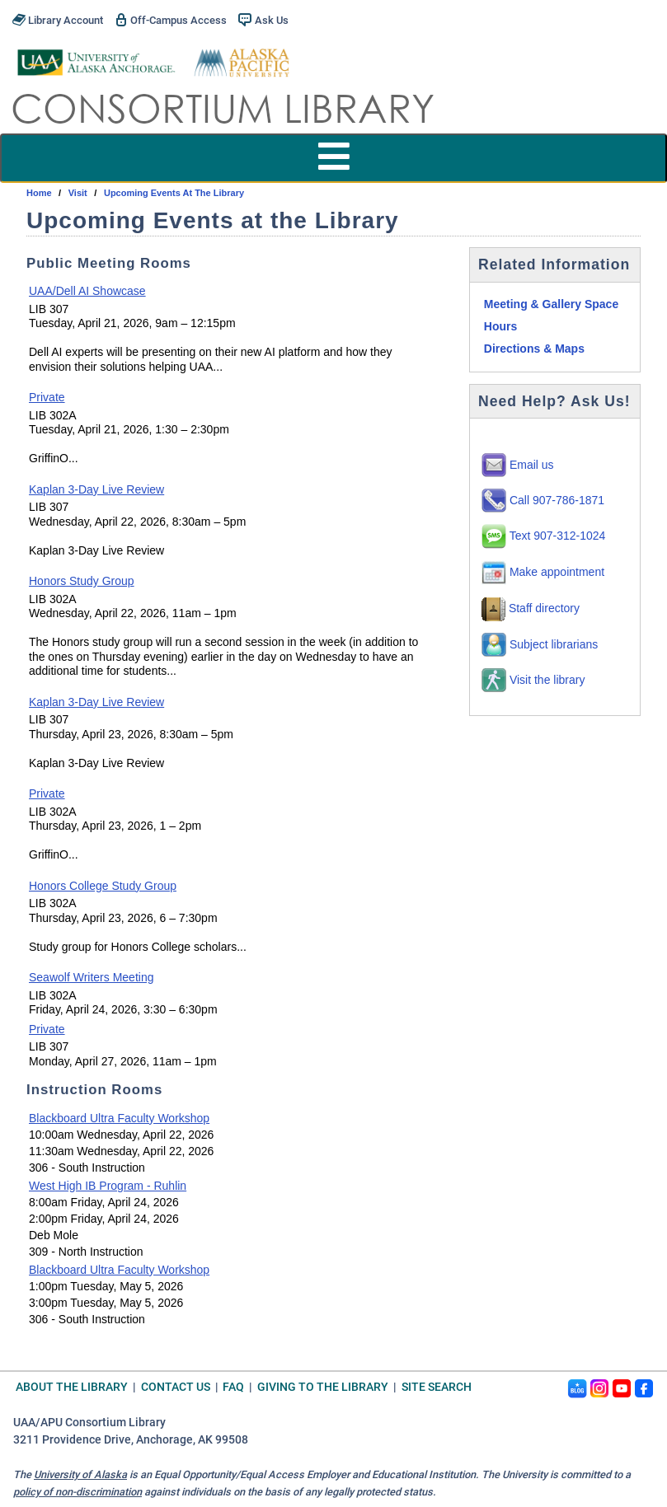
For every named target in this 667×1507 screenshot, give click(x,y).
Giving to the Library (322, 1387)
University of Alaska (80, 1474)
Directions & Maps (534, 348)
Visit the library (533, 679)
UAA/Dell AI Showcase (87, 290)
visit (77, 193)
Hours (500, 326)
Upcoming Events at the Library (174, 193)
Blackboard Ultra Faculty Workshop (119, 1118)
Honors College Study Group (102, 885)
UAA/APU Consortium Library (89, 1423)
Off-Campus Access (171, 19)
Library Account (57, 19)
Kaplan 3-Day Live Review (96, 489)
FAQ (233, 1387)
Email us (517, 464)
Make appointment (542, 571)
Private (47, 397)
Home (39, 193)
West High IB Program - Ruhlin (107, 1185)
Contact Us (175, 1387)
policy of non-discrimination (77, 1492)
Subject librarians (539, 644)
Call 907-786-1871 (542, 500)
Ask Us (263, 19)
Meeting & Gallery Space (551, 304)
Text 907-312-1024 (543, 535)
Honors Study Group (81, 580)
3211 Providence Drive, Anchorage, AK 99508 (130, 1440)
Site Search (437, 1387)
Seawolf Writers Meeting (91, 977)
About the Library (72, 1387)
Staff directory (530, 608)
